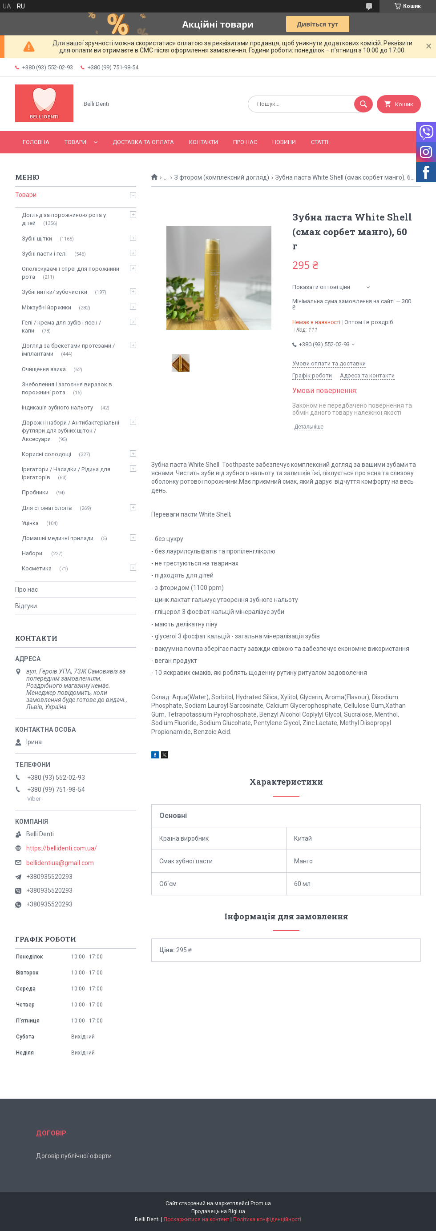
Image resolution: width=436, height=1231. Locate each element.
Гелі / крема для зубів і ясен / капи (61, 326)
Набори (33, 553)
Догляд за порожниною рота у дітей (64, 219)
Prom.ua (260, 1203)
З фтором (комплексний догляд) (221, 177)
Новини (284, 142)
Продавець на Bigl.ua (218, 1211)
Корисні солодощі (46, 454)
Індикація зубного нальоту (57, 407)
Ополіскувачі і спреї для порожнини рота (70, 272)
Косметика (37, 568)
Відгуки (26, 605)
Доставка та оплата (143, 142)
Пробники (35, 492)
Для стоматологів (47, 508)
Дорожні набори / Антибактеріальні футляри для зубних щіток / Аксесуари (70, 430)
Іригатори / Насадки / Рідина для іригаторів (66, 473)
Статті (319, 142)
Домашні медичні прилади (57, 538)
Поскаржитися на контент (196, 1219)
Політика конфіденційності (267, 1219)
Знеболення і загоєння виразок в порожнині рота (67, 388)
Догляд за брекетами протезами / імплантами (68, 349)
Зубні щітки (37, 238)
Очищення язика (44, 369)
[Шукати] (363, 104)
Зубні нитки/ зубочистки (54, 292)
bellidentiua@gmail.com (60, 862)
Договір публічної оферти (74, 1155)
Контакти (203, 142)
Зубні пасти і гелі (44, 253)
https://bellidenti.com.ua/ (61, 848)
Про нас (245, 142)
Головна (36, 142)
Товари (75, 142)
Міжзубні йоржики (46, 307)
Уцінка (30, 523)
